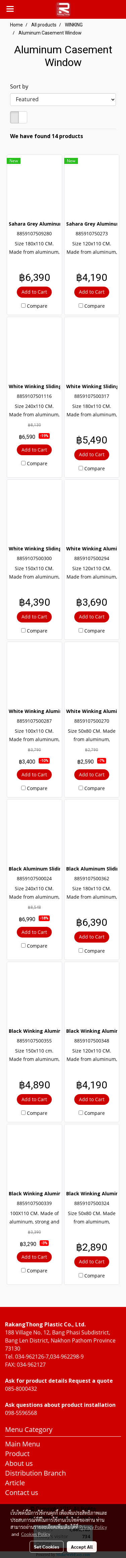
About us (19, 1463)
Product (17, 1453)
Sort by (21, 86)
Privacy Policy (93, 1527)
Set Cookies (46, 1547)
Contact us (21, 1492)
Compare (37, 306)
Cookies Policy (35, 1534)
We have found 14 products (46, 136)
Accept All (82, 1547)
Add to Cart (34, 292)
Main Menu (22, 1443)
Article (15, 1482)
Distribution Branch (35, 1473)
